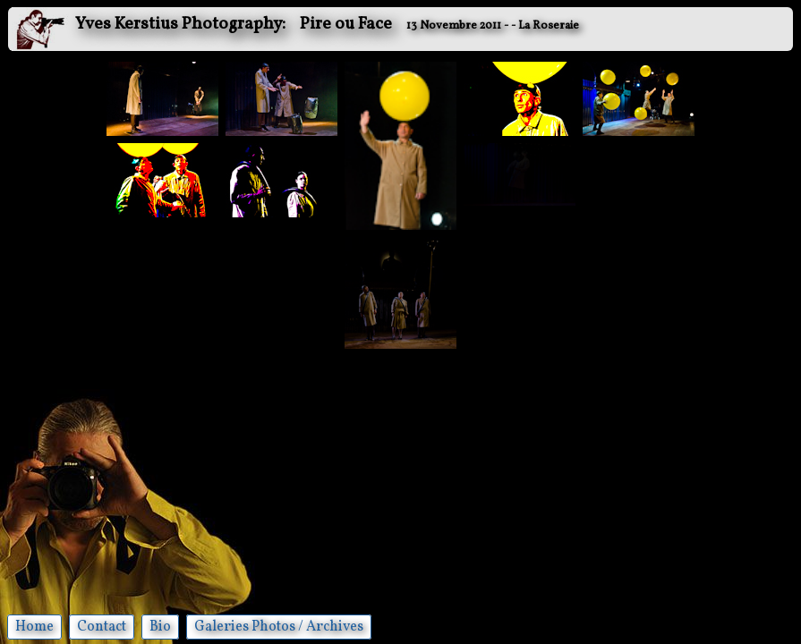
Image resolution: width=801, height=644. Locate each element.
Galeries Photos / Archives (278, 627)
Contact (101, 627)
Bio (160, 627)
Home (34, 627)
